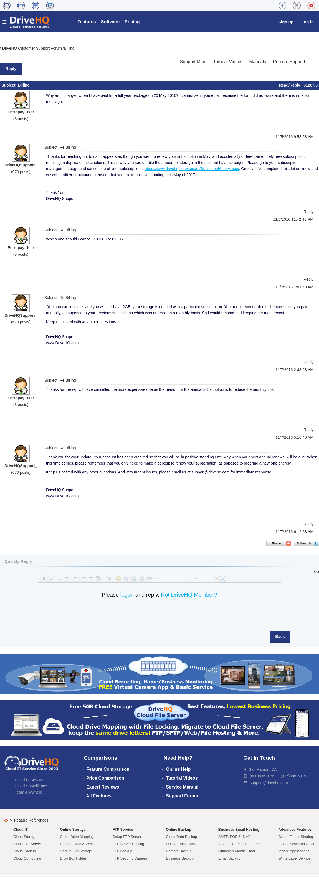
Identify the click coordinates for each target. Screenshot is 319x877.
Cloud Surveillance (31, 786)
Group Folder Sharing (296, 837)
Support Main (193, 61)
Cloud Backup (24, 851)
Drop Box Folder (73, 858)
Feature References (31, 820)
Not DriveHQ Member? (189, 595)
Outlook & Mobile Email (237, 851)
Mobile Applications (294, 851)
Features (86, 21)
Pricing (132, 21)
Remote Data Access (76, 844)
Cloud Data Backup (181, 837)
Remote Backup (179, 851)
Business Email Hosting (238, 829)
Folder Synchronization (297, 844)
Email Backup (229, 858)
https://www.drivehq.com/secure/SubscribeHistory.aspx (192, 168)
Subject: (9, 85)
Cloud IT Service (29, 780)
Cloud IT (20, 829)
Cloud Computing (27, 858)
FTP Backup (122, 851)
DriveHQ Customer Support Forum (32, 48)
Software (110, 21)
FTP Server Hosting (128, 844)
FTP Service (123, 829)
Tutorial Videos (227, 61)
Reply (11, 68)
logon (127, 595)
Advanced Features (295, 829)
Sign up (285, 21)
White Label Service (295, 858)
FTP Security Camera (130, 858)
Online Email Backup (182, 844)
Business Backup (180, 858)
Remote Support (289, 61)
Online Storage (72, 829)
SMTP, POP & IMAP (234, 837)
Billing (69, 48)
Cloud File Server (27, 844)
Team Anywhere (28, 792)
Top (315, 571)
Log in (307, 21)
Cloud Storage (24, 837)
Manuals (257, 61)
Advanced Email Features (239, 844)
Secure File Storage (76, 851)
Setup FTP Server (127, 837)
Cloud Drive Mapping (76, 837)
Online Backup (178, 829)
